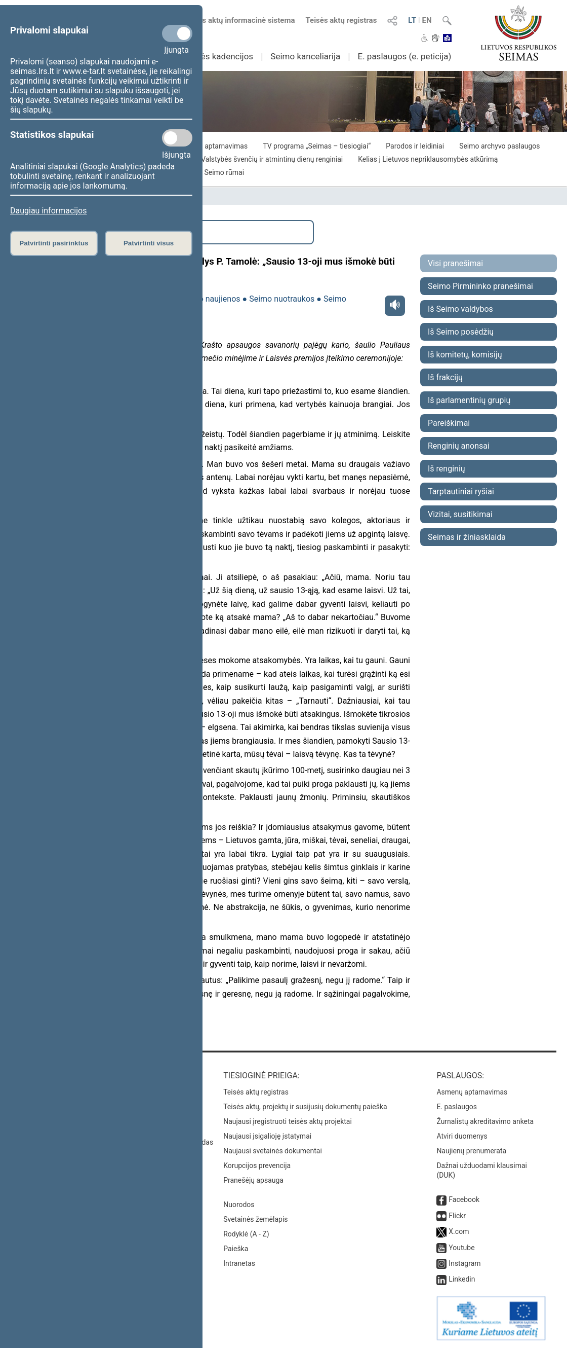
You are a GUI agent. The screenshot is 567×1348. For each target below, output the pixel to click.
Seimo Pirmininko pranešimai (480, 286)
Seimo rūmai (224, 172)
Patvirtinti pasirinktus (53, 243)
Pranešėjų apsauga (253, 1180)
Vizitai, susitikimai (460, 514)
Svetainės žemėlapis (255, 1219)
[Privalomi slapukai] (177, 33)
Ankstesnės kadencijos (209, 56)
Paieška (235, 1249)
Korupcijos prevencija (257, 1165)
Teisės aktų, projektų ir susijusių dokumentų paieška (305, 1107)
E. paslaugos (456, 1107)
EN (427, 20)
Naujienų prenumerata (471, 1151)
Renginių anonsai (459, 446)
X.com (459, 1231)
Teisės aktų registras (341, 20)
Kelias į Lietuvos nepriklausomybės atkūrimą (428, 159)
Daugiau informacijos (48, 210)
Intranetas (239, 1263)
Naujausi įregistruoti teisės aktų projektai (287, 1121)
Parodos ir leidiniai (415, 146)
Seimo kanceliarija (305, 56)
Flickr (457, 1216)
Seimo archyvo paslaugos (499, 146)
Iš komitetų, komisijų (465, 354)
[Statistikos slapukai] (177, 138)
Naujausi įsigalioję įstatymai (267, 1136)
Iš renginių (446, 468)
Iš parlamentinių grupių (469, 400)
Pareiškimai (449, 423)
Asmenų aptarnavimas (471, 1092)
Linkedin (462, 1279)
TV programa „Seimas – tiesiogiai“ (317, 146)
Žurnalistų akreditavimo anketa (485, 1121)
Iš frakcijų (445, 377)
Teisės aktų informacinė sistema (239, 20)
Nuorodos (238, 1204)
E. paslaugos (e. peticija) (404, 56)
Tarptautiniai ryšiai (461, 491)
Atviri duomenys (461, 1136)
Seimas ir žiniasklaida (467, 537)
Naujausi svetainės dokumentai (272, 1151)
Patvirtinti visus (149, 243)
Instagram (464, 1263)
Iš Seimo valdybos (460, 309)
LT (412, 20)
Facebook (464, 1199)
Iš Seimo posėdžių (461, 332)
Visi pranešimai (455, 263)
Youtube (461, 1248)
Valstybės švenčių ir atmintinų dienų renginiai (272, 159)
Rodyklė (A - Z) (246, 1234)
